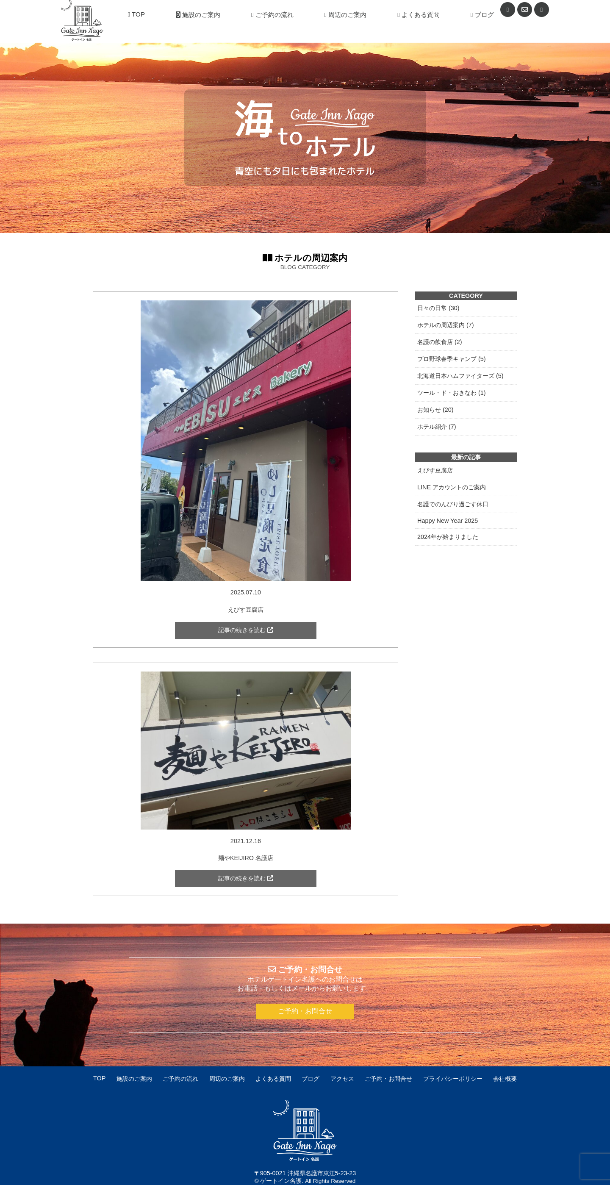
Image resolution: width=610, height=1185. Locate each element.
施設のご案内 (198, 14)
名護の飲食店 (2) (439, 342)
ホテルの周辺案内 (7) (445, 325)
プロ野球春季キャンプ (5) (451, 358)
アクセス (342, 1078)
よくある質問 (418, 14)
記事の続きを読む (245, 630)
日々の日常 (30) (438, 308)
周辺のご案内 (345, 14)
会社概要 (505, 1078)
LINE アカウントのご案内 (451, 487)
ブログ (482, 14)
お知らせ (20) (435, 409)
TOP (136, 14)
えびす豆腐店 (435, 470)
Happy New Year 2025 (447, 520)
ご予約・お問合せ (305, 1011)
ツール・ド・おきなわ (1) (451, 392)
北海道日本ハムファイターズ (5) (460, 375)
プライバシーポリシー (452, 1078)
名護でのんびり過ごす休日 (452, 504)
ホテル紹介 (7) (436, 426)
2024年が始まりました (447, 536)
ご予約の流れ (272, 14)
